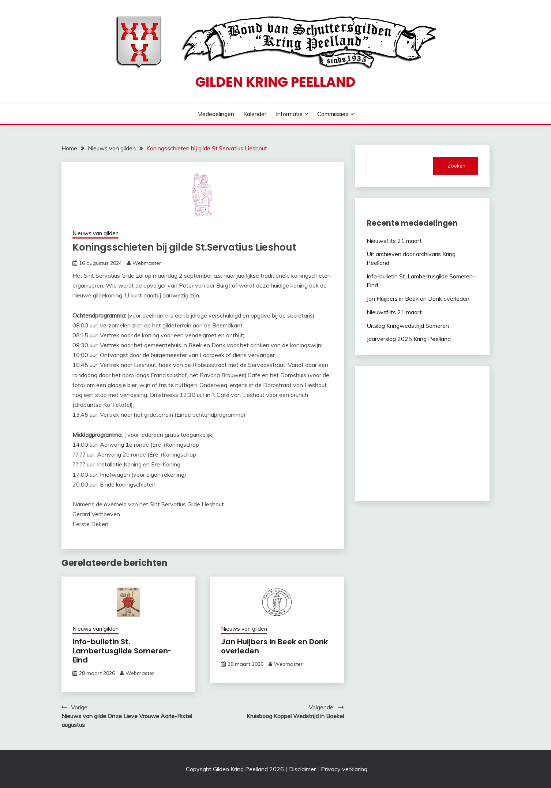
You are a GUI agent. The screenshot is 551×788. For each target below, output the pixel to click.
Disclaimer (302, 769)
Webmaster (146, 263)
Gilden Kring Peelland (275, 81)
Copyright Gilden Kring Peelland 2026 (235, 769)
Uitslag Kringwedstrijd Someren (408, 325)
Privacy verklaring (344, 769)
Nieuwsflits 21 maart (394, 240)
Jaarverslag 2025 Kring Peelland (409, 338)
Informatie (289, 113)
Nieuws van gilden (95, 233)
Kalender (254, 113)
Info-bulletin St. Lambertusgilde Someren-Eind (122, 651)
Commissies (332, 113)
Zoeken (456, 165)
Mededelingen (215, 113)
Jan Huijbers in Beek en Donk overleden (274, 646)
